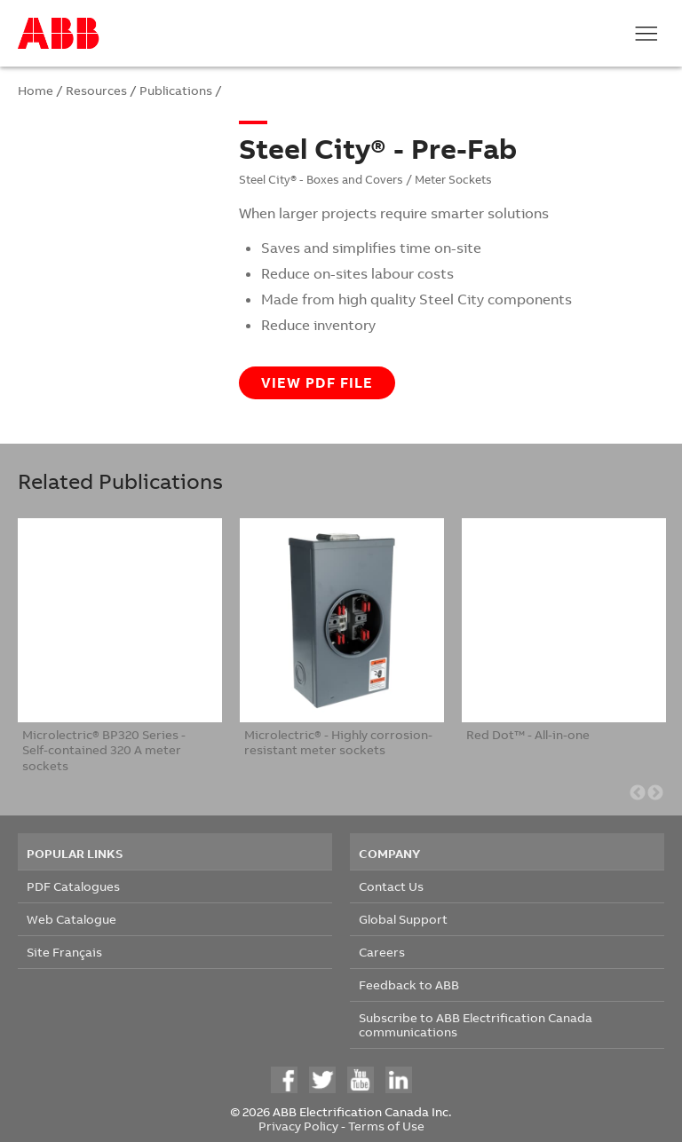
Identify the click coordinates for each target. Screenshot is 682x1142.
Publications (175, 90)
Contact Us (391, 886)
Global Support (403, 918)
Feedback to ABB (409, 984)
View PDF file (317, 382)
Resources (96, 90)
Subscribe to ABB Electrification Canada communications (475, 1024)
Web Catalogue (71, 918)
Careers (382, 951)
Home (35, 90)
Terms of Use (386, 1125)
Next (655, 793)
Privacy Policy (298, 1125)
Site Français (64, 951)
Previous (637, 793)
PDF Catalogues (73, 886)
